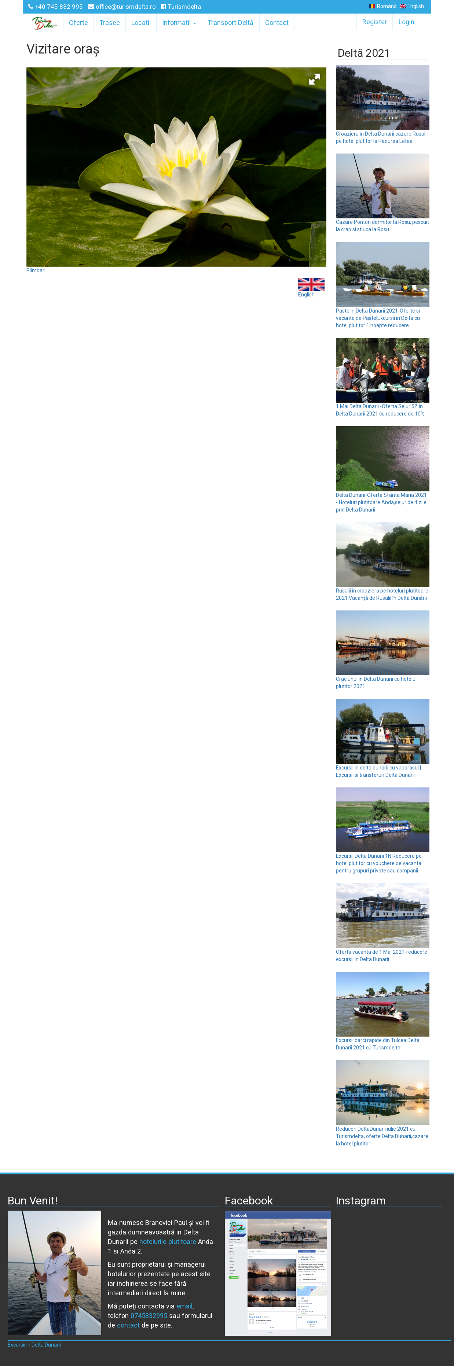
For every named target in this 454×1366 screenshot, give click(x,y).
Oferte (78, 22)
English (412, 6)
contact (128, 1325)
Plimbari (35, 270)
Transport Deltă (230, 22)
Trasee (109, 22)
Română (383, 6)
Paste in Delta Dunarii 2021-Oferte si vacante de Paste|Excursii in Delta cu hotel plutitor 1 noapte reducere (378, 318)
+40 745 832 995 (56, 6)
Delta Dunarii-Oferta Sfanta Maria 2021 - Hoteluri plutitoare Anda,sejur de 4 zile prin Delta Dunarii (381, 502)
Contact (277, 22)
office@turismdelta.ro (122, 6)
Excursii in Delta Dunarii (34, 1345)
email (184, 1306)
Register (374, 22)
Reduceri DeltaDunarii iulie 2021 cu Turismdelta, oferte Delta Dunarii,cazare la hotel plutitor (382, 1136)
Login (406, 22)
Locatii (141, 22)
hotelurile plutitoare (167, 1241)
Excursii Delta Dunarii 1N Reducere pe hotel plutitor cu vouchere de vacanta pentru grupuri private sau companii (379, 863)
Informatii (179, 22)
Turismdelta (181, 6)
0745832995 (149, 1315)
